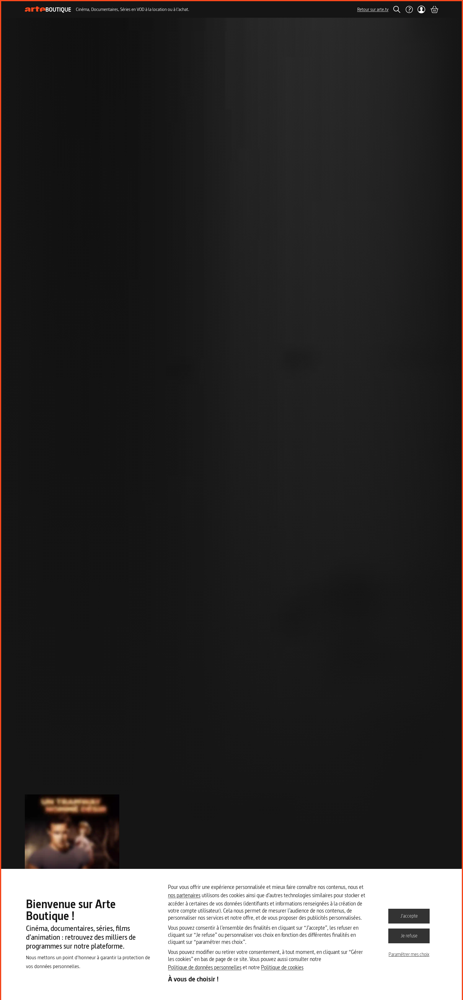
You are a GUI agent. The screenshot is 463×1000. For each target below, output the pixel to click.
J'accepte (409, 916)
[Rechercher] (396, 9)
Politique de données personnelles (205, 967)
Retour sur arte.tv (373, 9)
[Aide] (409, 9)
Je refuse (409, 935)
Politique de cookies (282, 967)
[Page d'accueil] (48, 9)
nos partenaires (184, 895)
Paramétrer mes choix (409, 954)
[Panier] (434, 9)
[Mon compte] (421, 9)
